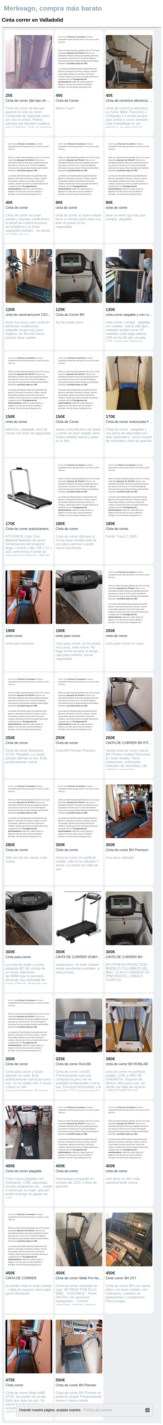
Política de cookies (97, 1410)
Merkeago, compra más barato (53, 8)
